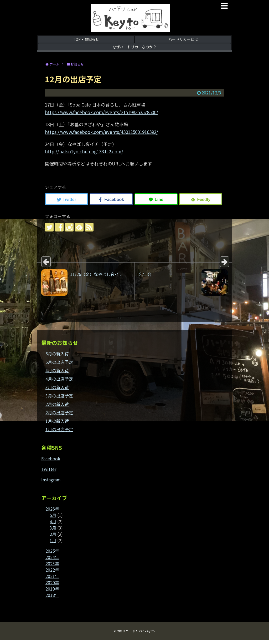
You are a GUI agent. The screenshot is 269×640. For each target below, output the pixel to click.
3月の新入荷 (57, 387)
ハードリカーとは (183, 39)
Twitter (48, 469)
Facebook (50, 458)
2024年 (52, 557)
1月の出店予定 (59, 429)
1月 (53, 540)
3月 (53, 528)
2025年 (52, 551)
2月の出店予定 (59, 412)
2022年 (52, 570)
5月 (53, 515)
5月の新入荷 (57, 353)
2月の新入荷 (57, 404)
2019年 (52, 589)
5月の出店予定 (59, 362)
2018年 (52, 595)
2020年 (52, 582)
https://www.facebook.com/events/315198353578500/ (101, 112)
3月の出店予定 (59, 395)
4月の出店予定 (59, 379)
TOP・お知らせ (86, 39)
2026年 (52, 509)
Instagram (51, 479)
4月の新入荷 (57, 370)
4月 (53, 521)
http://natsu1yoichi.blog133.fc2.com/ (84, 151)
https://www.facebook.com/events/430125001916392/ (101, 132)
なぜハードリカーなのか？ (134, 46)
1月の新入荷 (57, 421)
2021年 (52, 576)
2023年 (52, 563)
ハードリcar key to (140, 630)
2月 (53, 534)
